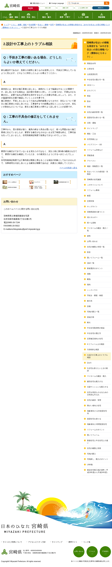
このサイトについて (95, 185)
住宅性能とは (92, 139)
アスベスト (91, 161)
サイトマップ (92, 128)
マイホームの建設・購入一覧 (97, 229)
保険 (89, 274)
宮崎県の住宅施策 (94, 179)
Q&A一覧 (90, 263)
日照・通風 (91, 123)
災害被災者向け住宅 (95, 339)
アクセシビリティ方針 (37, 542)
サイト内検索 (69, 3)
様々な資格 (91, 223)
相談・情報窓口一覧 (95, 166)
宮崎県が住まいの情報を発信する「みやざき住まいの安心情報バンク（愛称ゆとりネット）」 (98, 49)
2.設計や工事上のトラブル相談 (97, 356)
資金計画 (90, 317)
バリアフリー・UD (94, 144)
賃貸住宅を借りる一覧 (96, 117)
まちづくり (91, 90)
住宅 (52, 25)
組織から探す (66, 7)
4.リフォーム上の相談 (95, 344)
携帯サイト (72, 542)
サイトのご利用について (12, 542)
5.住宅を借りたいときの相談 (97, 369)
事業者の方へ (101, 7)
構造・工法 (91, 134)
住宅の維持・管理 (94, 400)
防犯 (89, 107)
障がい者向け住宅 (94, 406)
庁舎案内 (105, 551)
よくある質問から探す (83, 7)
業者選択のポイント (95, 268)
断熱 (89, 279)
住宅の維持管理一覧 (95, 112)
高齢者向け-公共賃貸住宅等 (97, 412)
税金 (89, 96)
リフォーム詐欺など (95, 150)
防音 (89, 252)
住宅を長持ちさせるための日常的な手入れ (97, 393)
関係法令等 (91, 63)
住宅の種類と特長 (94, 448)
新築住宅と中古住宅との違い (97, 442)
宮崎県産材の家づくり (96, 212)
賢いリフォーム (93, 435)
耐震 (89, 196)
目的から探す (48, 7)
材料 (89, 236)
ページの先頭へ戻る (68, 168)
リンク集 (86, 542)
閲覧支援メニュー (39, 3)
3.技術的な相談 (93, 349)
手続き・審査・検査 (95, 295)
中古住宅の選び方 (94, 333)
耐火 (89, 322)
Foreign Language (57, 3)
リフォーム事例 (93, 190)
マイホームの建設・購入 (96, 376)
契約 (89, 285)
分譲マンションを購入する (97, 387)
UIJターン (91, 85)
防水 (89, 101)
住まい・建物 (43, 25)
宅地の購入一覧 (93, 312)
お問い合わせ (92, 241)
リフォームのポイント (96, 430)
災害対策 (90, 201)
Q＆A (89, 363)
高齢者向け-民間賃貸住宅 (97, 424)
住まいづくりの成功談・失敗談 (97, 173)
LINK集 (90, 465)
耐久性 (89, 301)
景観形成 (90, 155)
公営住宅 (90, 69)
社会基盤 (32, 25)
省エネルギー (92, 217)
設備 (89, 306)
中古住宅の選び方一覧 (96, 80)
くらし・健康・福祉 (19, 25)
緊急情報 (30, 8)
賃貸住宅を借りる (94, 419)
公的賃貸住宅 (92, 74)
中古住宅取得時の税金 (96, 328)
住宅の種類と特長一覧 (96, 247)
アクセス (92, 551)
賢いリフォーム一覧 (95, 258)
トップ (6, 25)
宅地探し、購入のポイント (97, 459)
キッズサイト (92, 206)
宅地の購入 (91, 454)
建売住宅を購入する (95, 381)
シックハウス (92, 290)
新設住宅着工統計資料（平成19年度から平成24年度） (97, 471)
